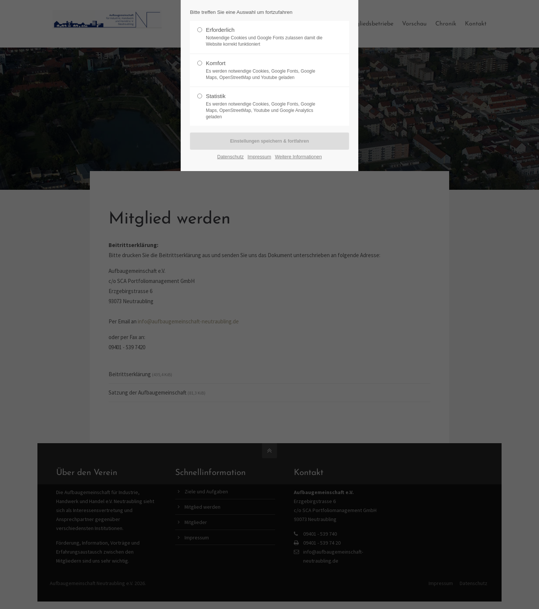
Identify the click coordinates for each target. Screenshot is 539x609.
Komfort (266, 70)
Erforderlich (266, 37)
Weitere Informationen (298, 156)
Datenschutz (230, 156)
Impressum (259, 156)
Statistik (266, 106)
